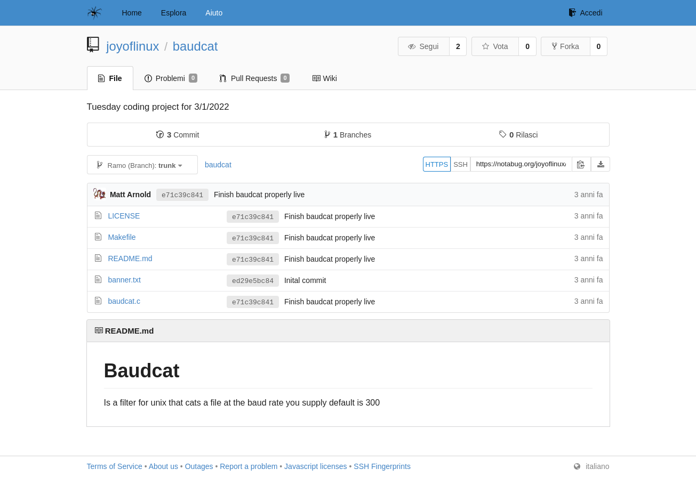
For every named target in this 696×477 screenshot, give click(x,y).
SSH (460, 164)
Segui (422, 46)
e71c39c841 (182, 194)
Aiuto (213, 13)
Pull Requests (255, 78)
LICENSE (124, 216)
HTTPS (437, 164)
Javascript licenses (315, 466)
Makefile (121, 237)
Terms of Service (114, 466)
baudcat (195, 46)
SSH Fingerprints (382, 466)
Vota (494, 46)
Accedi (585, 13)
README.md (130, 258)
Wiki (324, 78)
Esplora (173, 13)
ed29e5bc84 (253, 281)
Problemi (171, 78)
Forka (565, 46)
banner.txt (124, 280)
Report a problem (248, 466)
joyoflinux (132, 46)
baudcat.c (124, 301)
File (110, 78)
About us (163, 466)
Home (132, 13)
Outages (199, 466)
